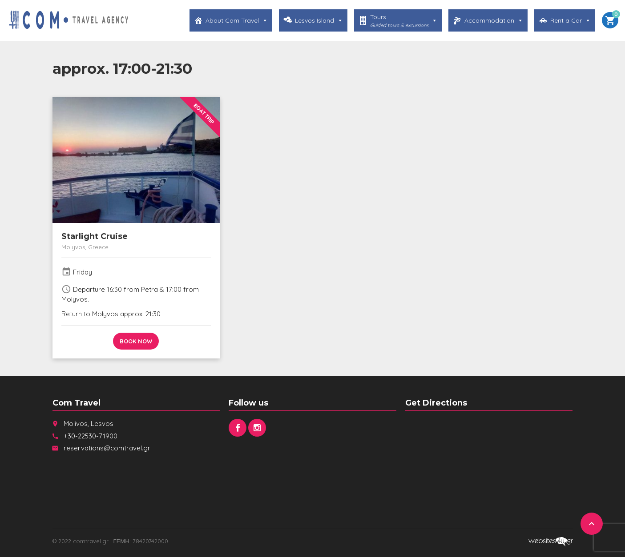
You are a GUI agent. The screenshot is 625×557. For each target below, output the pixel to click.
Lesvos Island (319, 20)
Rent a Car (570, 20)
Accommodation (493, 20)
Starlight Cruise (94, 236)
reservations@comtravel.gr (107, 448)
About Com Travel (237, 20)
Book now (136, 341)
